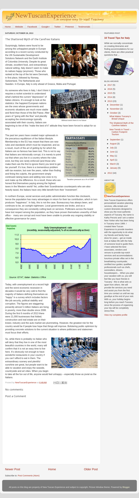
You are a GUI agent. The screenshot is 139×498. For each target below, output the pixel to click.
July (112, 148)
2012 (110, 173)
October (114, 113)
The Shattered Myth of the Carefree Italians (121, 124)
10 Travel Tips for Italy (117, 38)
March (113, 164)
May (112, 156)
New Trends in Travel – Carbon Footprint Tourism (120, 132)
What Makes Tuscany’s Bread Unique (120, 117)
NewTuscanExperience (118, 196)
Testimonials (84, 26)
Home (8, 26)
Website (19, 26)
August (113, 143)
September (115, 139)
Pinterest (69, 26)
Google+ (46, 26)
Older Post (91, 469)
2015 (110, 93)
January (114, 168)
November (115, 109)
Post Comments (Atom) (29, 475)
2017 (110, 85)
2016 (110, 89)
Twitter (57, 26)
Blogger (126, 487)
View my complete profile (115, 315)
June (112, 152)
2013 (110, 101)
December (115, 105)
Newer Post (12, 469)
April (112, 160)
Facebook (32, 26)
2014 (110, 97)
